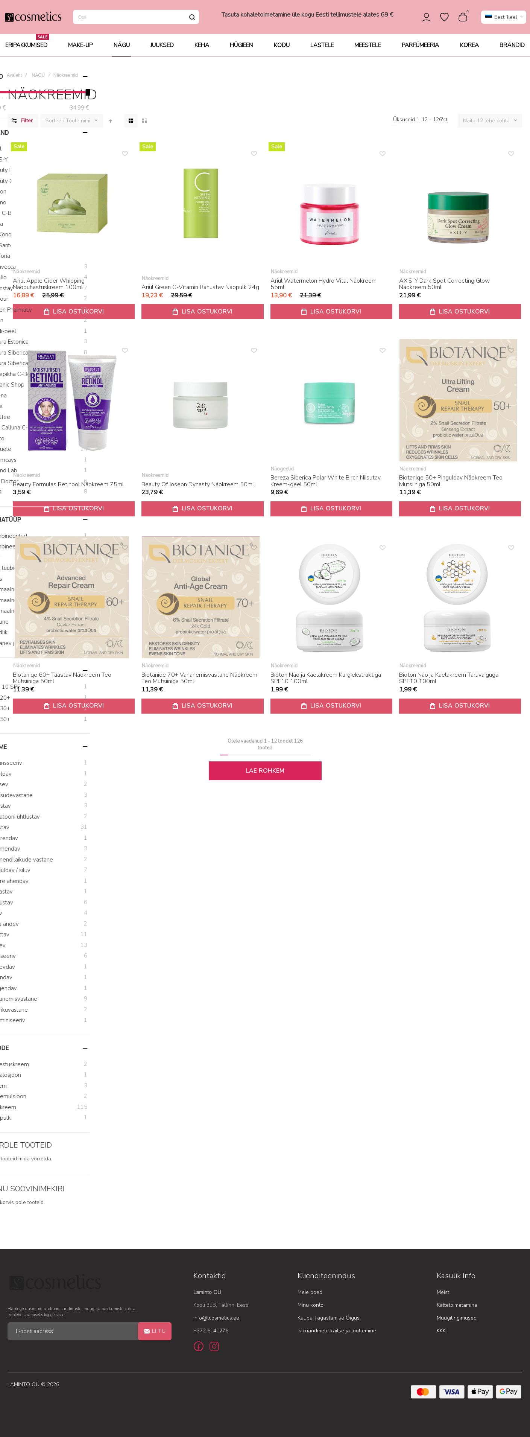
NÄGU (38, 80)
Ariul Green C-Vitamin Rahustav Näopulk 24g (200, 292)
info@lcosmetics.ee (216, 1317)
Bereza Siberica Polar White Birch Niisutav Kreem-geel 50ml (325, 486)
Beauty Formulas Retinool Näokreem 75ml (68, 490)
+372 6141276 (210, 1330)
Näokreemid (26, 277)
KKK (441, 1330)
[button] (503, 19)
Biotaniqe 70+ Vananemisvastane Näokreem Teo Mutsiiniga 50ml (199, 683)
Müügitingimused (457, 1317)
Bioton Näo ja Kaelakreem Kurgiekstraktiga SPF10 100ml (325, 683)
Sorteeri (55, 125)
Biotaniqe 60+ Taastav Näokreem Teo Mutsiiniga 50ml (62, 683)
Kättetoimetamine (457, 1305)
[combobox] (136, 19)
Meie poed (310, 1292)
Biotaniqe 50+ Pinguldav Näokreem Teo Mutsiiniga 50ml (451, 486)
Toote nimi (79, 125)
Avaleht (14, 80)
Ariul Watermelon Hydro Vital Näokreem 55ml (323, 289)
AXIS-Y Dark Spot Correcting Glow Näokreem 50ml (444, 289)
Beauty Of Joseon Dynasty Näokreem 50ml (197, 490)
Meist (443, 1292)
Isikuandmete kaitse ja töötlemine (337, 1330)
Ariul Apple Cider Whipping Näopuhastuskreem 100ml (49, 289)
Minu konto (310, 1305)
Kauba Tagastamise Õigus (329, 1317)
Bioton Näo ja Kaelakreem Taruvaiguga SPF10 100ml (448, 683)
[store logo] (33, 19)
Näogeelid (282, 474)
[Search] (192, 19)
